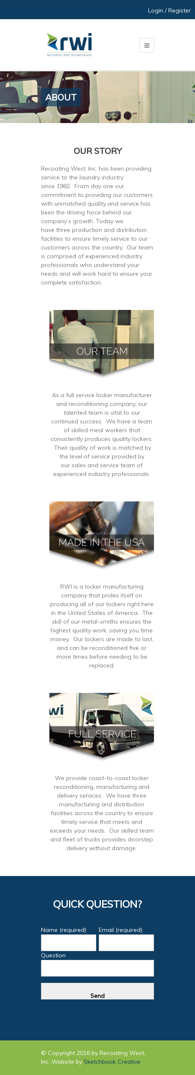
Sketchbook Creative (112, 1061)
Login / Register (169, 10)
